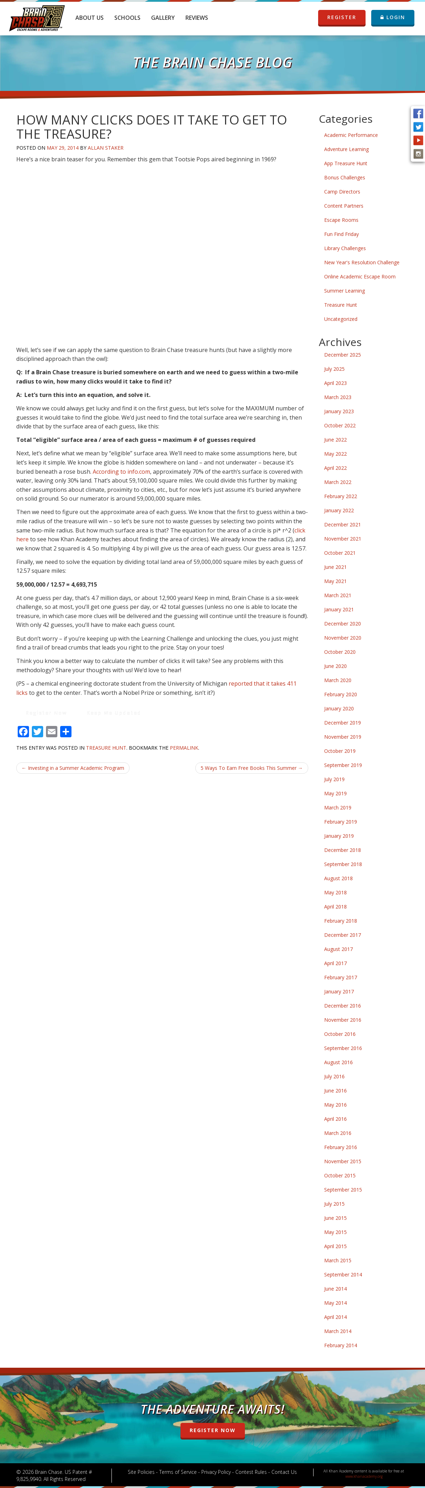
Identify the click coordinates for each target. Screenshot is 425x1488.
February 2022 (340, 496)
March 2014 (337, 1331)
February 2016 (340, 1147)
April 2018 (335, 906)
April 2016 (335, 1118)
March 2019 (337, 807)
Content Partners (343, 205)
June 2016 (335, 1090)
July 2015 (334, 1203)
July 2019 (334, 779)
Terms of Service (178, 1472)
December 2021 (342, 524)
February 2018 (340, 920)
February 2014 (340, 1345)
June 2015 (335, 1218)
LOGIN (392, 17)
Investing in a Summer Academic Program (73, 768)
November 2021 (342, 538)
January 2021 (339, 609)
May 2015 (335, 1232)
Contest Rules (251, 1472)
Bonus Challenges (344, 177)
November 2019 (342, 736)
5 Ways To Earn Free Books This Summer (252, 768)
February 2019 (340, 821)
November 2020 (342, 637)
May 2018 (335, 892)
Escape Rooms (341, 220)
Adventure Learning (346, 149)
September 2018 (343, 864)
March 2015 (337, 1260)
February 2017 (340, 977)
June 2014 (335, 1288)
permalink (184, 747)
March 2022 (337, 482)
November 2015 (342, 1161)
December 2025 (342, 354)
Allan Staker (106, 147)
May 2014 (335, 1302)
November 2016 (342, 1019)
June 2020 (335, 666)
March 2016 (337, 1133)
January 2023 (339, 411)
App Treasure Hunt (345, 163)
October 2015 (340, 1175)
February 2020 (340, 694)
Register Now (46, 712)
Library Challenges (345, 248)
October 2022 (340, 425)
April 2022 (335, 468)
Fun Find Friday (341, 234)
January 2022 (339, 510)
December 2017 (342, 935)
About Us (89, 18)
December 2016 (342, 1005)
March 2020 (337, 680)
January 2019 (339, 835)
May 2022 (335, 453)
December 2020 (342, 623)
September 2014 (343, 1274)
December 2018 (342, 850)
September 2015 (343, 1189)
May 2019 (335, 793)
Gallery (163, 18)
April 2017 (335, 963)
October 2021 (340, 552)
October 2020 (340, 651)
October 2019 (340, 751)
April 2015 (335, 1246)
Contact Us (284, 1472)
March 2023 (337, 397)
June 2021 (335, 567)
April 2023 (335, 383)
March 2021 (337, 595)
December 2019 (342, 722)
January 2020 (339, 708)
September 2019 (343, 765)
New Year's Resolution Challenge (362, 262)
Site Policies (141, 1472)
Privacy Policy (216, 1472)
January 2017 (339, 991)
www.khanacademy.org (364, 1476)
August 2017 (338, 949)
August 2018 (338, 878)
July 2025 (334, 368)
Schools (127, 18)
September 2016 (343, 1048)
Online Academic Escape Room (360, 276)
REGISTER (337, 17)
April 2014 (335, 1317)
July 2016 (334, 1076)
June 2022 (335, 439)
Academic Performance (351, 135)
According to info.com (121, 471)
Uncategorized (340, 319)
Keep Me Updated (114, 712)
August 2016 (338, 1062)
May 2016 (335, 1104)
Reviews (196, 18)
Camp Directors (342, 191)
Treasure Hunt (106, 747)
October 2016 (340, 1034)
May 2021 (335, 581)
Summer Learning (344, 290)
